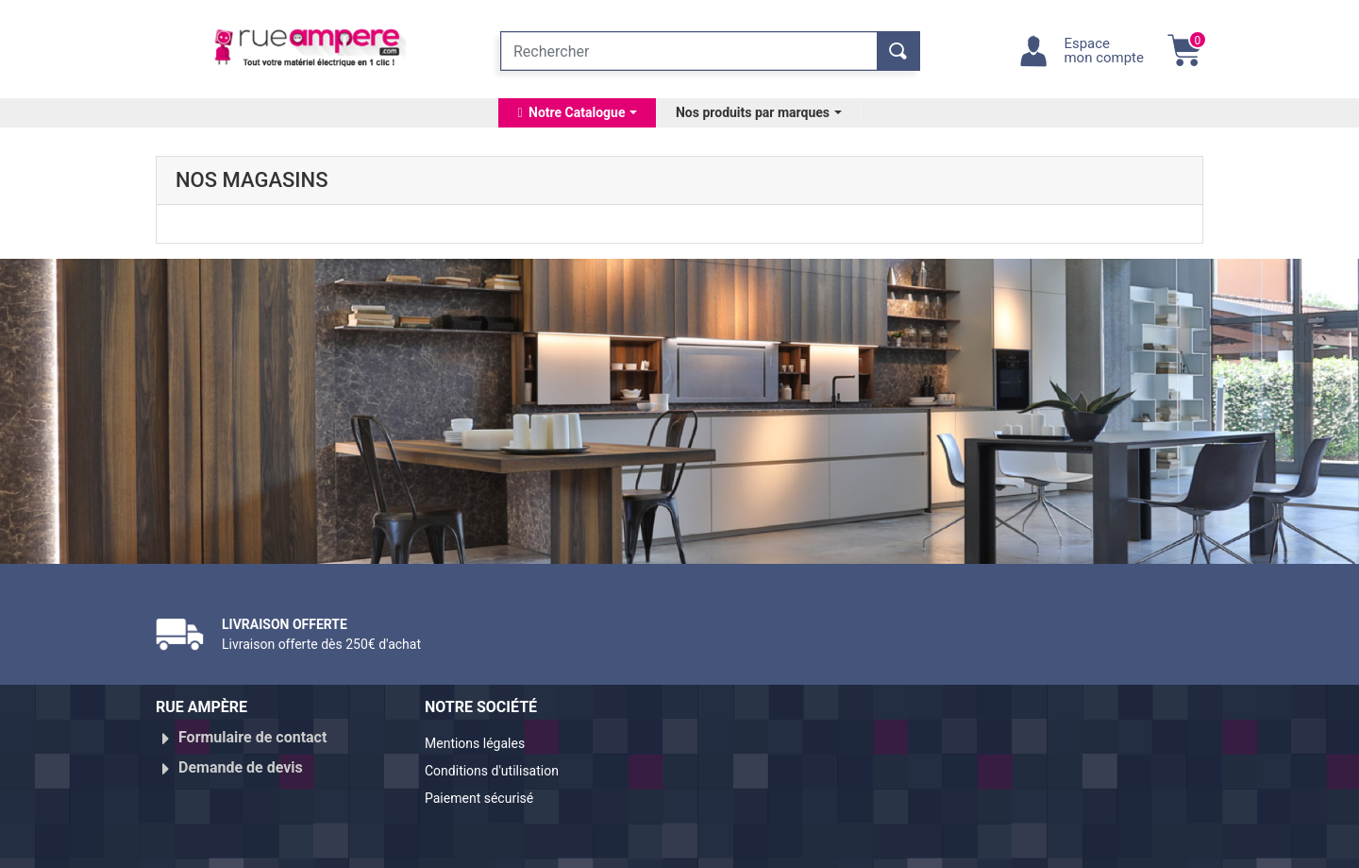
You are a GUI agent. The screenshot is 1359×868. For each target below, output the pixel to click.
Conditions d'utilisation (502, 767)
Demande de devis (240, 760)
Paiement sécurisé (488, 790)
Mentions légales (483, 745)
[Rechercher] (689, 51)
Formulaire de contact (252, 737)
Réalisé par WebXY (1038, 846)
